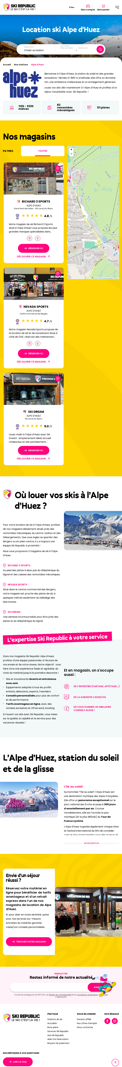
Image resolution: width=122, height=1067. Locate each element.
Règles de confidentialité (60, 995)
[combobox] (39, 50)
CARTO (116, 278)
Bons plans (52, 1027)
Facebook (107, 1021)
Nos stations (21, 64)
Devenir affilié (84, 1019)
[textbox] (39, 50)
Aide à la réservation (57, 1039)
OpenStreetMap (103, 278)
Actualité (52, 1023)
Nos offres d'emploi (87, 1023)
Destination (29, 47)
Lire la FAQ (18, 1061)
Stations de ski (54, 1019)
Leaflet (94, 278)
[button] (69, 177)
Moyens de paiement (58, 1043)
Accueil (7, 64)
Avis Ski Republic (55, 1035)
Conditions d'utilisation (87, 995)
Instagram (115, 1021)
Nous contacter (85, 1027)
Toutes (42, 151)
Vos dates (64, 46)
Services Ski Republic (58, 1031)
